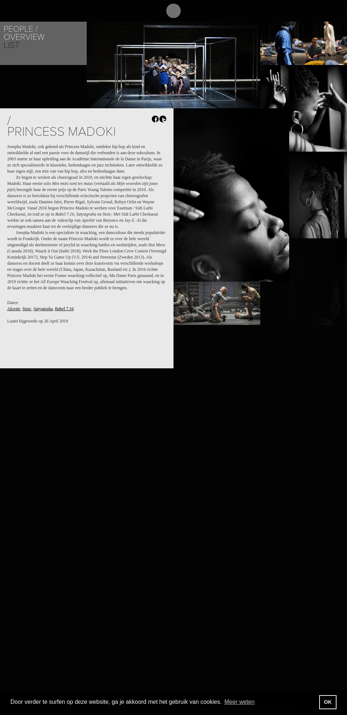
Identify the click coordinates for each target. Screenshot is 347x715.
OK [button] (328, 702)
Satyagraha (43, 308)
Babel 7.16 (64, 308)
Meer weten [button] (239, 702)
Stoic (26, 308)
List (12, 45)
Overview (24, 37)
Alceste (13, 308)
